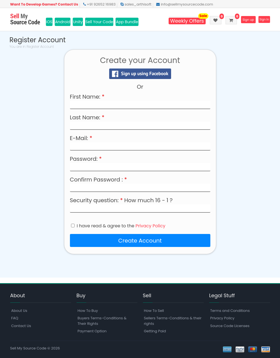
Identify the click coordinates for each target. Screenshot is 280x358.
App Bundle (127, 22)
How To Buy (88, 310)
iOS (49, 22)
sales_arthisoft (136, 4)
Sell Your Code (99, 22)
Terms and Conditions (230, 310)
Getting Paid (155, 331)
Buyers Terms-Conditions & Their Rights (102, 321)
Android (62, 22)
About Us (19, 310)
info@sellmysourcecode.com (184, 4)
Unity (78, 22)
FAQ (15, 318)
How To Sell (154, 310)
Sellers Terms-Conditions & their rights (173, 321)
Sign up (244, 19)
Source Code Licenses (230, 325)
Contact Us (21, 325)
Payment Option (92, 331)
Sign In (263, 19)
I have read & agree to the (121, 226)
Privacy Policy (150, 226)
